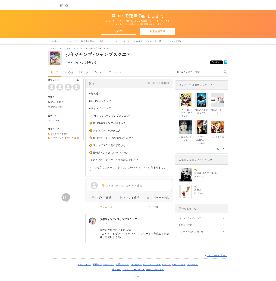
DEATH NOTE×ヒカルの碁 (202, 140)
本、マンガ (78, 48)
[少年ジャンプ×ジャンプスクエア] (92, 221)
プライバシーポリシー (134, 269)
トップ (54, 72)
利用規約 (97, 264)
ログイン (118, 31)
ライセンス (108, 264)
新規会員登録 (157, 31)
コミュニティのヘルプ (190, 218)
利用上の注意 (185, 225)
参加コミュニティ (109, 41)
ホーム (53, 48)
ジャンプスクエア (59, 134)
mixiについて (84, 264)
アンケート (115, 72)
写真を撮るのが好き (205, 173)
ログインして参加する (84, 62)
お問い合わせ (122, 264)
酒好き (198, 190)
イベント (99, 72)
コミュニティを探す (133, 41)
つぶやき (68, 72)
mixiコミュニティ (152, 264)
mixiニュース (178, 264)
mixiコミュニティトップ (64, 41)
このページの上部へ (217, 255)
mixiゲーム (136, 264)
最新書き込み (88, 41)
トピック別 (151, 207)
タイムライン (107, 207)
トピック (83, 72)
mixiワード (192, 264)
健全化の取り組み (155, 269)
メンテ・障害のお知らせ (191, 231)
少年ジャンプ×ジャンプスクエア (118, 219)
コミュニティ (64, 48)
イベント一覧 (154, 41)
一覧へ (218, 149)
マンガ (70, 138)
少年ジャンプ (57, 138)
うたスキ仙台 (217, 137)
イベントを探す (174, 41)
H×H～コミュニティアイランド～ (185, 113)
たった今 (103, 223)
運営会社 (116, 269)
